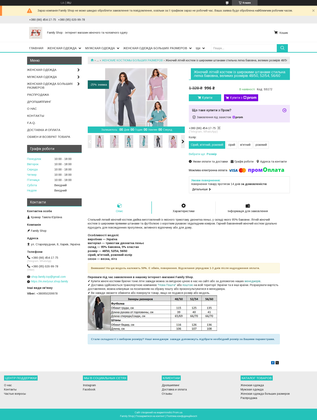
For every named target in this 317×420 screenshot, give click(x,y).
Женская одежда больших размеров (265, 393)
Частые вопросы (15, 393)
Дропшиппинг (171, 385)
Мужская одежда (252, 389)
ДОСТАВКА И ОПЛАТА (43, 130)
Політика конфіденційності (181, 416)
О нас (8, 385)
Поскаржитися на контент (150, 416)
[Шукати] (282, 48)
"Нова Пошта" (167, 285)
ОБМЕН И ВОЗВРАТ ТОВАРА (48, 136)
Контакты (10, 389)
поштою (188, 285)
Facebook (89, 389)
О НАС (32, 108)
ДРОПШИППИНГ (39, 101)
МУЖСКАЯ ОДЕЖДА (100, 48)
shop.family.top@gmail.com (48, 276)
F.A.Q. (31, 122)
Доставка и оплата (174, 389)
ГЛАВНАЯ (36, 48)
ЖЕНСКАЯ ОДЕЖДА (62, 48)
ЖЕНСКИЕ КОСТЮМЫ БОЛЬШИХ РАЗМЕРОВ (132, 60)
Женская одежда (252, 385)
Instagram (89, 385)
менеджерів (252, 281)
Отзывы (167, 393)
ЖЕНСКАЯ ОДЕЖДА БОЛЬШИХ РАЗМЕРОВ (155, 48)
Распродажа (249, 398)
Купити (207, 97)
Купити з (243, 98)
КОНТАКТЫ (35, 115)
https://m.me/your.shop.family (49, 281)
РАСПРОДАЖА (38, 94)
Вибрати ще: (203, 154)
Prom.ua (177, 412)
